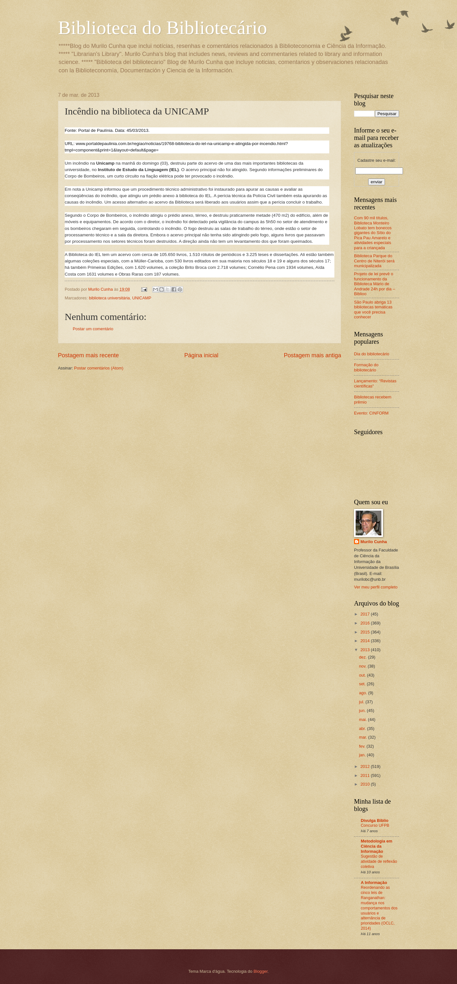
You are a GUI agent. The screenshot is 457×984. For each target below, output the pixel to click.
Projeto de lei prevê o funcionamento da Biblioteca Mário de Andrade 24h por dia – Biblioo (374, 283)
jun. (363, 710)
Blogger (261, 971)
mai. (363, 719)
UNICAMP (141, 298)
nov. (363, 666)
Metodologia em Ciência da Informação (376, 846)
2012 (365, 766)
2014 (365, 640)
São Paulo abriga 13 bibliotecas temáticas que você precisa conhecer (373, 309)
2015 (365, 632)
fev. (362, 746)
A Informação (374, 882)
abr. (363, 728)
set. (363, 683)
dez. (363, 657)
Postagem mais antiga (312, 355)
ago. (363, 692)
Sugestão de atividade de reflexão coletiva (379, 861)
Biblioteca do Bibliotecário (162, 27)
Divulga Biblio (374, 820)
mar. (363, 737)
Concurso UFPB (375, 825)
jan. (363, 754)
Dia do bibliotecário (371, 353)
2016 (365, 623)
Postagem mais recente (88, 355)
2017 (365, 614)
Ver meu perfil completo (375, 587)
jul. (362, 701)
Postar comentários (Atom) (98, 368)
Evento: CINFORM (371, 413)
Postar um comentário (93, 328)
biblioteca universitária (109, 298)
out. (363, 675)
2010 (365, 784)
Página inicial (201, 355)
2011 (365, 775)
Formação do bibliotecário (366, 367)
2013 (365, 649)
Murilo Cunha (373, 541)
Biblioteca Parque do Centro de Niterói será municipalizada (374, 260)
